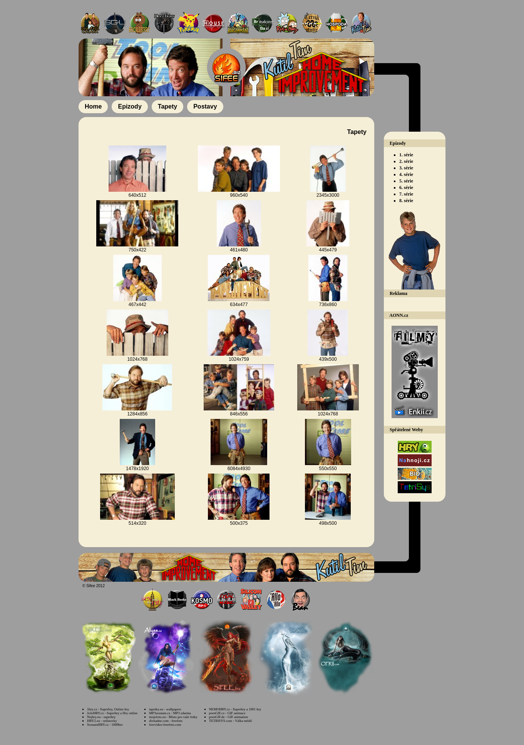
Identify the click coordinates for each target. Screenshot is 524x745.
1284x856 (137, 414)
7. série (406, 194)
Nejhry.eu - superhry (101, 717)
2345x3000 (327, 195)
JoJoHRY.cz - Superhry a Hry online (112, 713)
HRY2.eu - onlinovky (102, 721)
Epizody (129, 106)
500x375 (239, 523)
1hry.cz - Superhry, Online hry (108, 709)
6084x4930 (239, 468)
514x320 (137, 523)
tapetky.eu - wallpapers (165, 709)
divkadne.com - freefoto (165, 721)
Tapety (167, 106)
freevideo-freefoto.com (165, 725)
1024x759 (239, 359)
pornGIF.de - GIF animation (228, 717)
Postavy (205, 106)
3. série (406, 168)
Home (93, 106)
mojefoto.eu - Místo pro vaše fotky (173, 717)
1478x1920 (137, 468)
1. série (406, 154)
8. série (406, 200)
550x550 (328, 468)
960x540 (239, 195)
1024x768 (137, 359)
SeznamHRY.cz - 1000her (105, 725)
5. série (406, 181)
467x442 (137, 304)
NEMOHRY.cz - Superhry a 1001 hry (235, 709)
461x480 (239, 250)
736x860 (328, 304)
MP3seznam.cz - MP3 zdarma (170, 713)
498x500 (328, 523)
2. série (406, 161)
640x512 (137, 195)
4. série (406, 174)
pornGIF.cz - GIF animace (227, 713)
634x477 (239, 304)
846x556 (239, 414)
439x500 (328, 359)
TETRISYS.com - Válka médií (230, 721)
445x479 (328, 250)
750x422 (137, 250)
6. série (406, 187)
